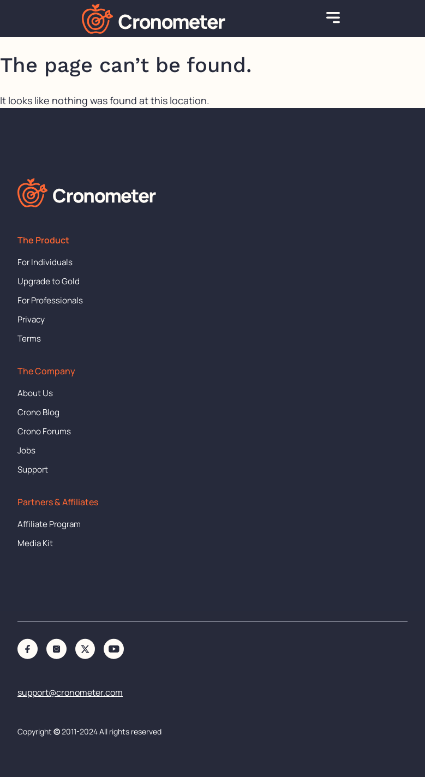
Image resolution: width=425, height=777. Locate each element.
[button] (333, 18)
